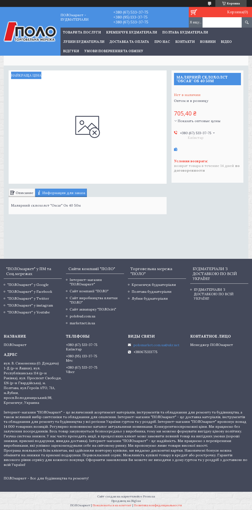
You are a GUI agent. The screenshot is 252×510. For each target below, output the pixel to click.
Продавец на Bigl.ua (126, 501)
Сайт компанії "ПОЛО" (89, 291)
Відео (226, 42)
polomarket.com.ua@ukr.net (156, 345)
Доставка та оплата (129, 42)
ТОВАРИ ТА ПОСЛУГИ (82, 32)
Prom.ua (149, 496)
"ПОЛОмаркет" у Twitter (28, 298)
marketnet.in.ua (82, 323)
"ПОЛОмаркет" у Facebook (29, 291)
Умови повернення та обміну (113, 51)
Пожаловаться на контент (112, 505)
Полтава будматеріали (185, 32)
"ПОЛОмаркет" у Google (28, 284)
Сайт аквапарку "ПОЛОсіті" (93, 309)
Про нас (162, 42)
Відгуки (71, 51)
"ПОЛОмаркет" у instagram (30, 305)
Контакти (185, 42)
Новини (208, 42)
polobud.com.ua (82, 316)
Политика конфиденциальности (158, 505)
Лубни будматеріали (83, 42)
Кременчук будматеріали (131, 32)
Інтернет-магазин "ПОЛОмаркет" (86, 282)
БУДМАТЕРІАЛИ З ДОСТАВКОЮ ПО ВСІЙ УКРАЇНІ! (214, 294)
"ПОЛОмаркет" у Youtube (28, 312)
